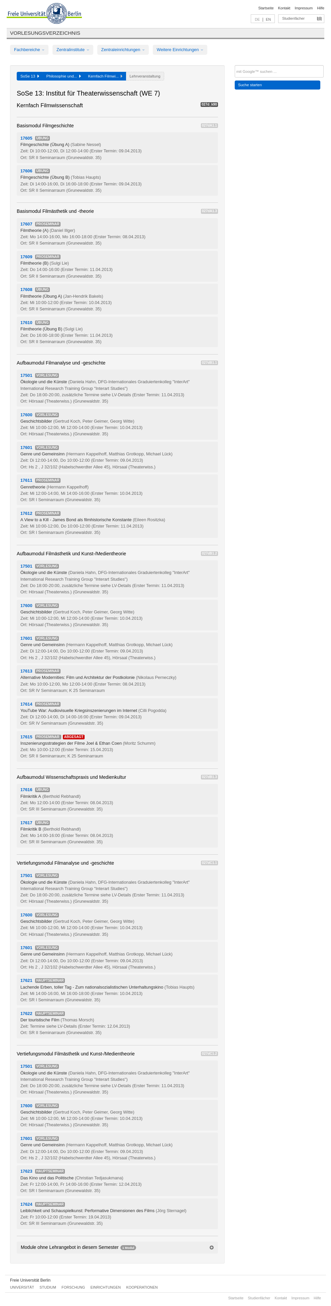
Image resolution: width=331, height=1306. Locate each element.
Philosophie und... (63, 76)
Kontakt (284, 8)
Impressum (304, 8)
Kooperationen (142, 1287)
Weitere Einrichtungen (180, 49)
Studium (47, 1287)
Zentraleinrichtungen (123, 49)
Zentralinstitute (73, 49)
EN (268, 19)
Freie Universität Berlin (30, 1280)
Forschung (73, 1287)
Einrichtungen (106, 1287)
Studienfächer (293, 18)
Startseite (266, 8)
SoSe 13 (29, 76)
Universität (22, 1287)
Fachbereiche (29, 49)
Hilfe (320, 8)
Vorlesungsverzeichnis (45, 33)
